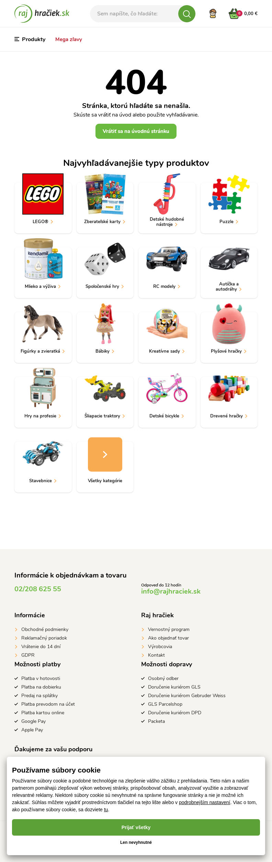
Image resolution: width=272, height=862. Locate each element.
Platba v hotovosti (40, 678)
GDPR (28, 655)
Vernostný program (169, 629)
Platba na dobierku (41, 687)
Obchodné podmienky (44, 629)
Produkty (29, 39)
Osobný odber (163, 678)
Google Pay (33, 721)
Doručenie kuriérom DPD (174, 712)
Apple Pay (32, 730)
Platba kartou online (42, 712)
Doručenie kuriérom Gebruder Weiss (187, 695)
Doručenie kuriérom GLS (174, 687)
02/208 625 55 (37, 589)
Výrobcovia (160, 646)
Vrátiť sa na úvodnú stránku (136, 131)
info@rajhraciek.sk (171, 591)
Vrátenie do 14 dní (40, 646)
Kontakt (156, 655)
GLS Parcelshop (165, 704)
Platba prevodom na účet (48, 704)
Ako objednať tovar (168, 638)
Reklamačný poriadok (44, 638)
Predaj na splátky (39, 695)
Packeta (156, 721)
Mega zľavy (68, 39)
